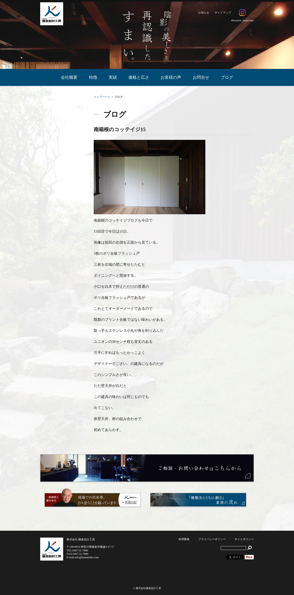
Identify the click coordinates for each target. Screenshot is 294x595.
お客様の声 (171, 77)
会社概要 (69, 77)
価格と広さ (138, 77)
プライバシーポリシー (212, 539)
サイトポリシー (244, 539)
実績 (113, 77)
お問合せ (201, 77)
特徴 (93, 77)
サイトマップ (223, 12)
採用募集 (183, 539)
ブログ (227, 77)
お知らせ (203, 12)
